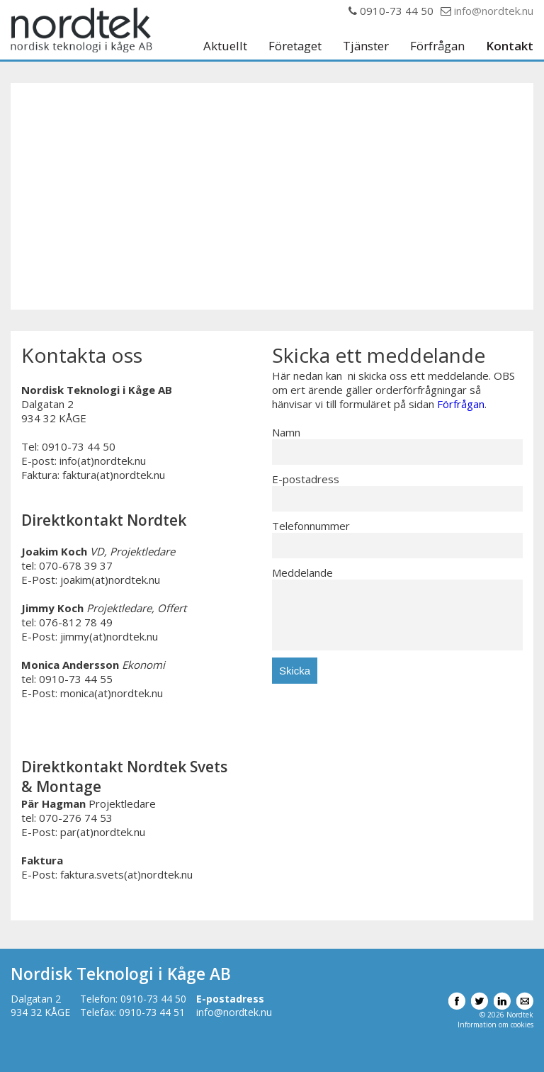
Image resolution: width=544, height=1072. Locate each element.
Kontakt (509, 46)
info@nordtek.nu (493, 11)
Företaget (295, 46)
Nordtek (81, 29)
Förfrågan (437, 46)
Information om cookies (495, 1024)
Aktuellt (225, 46)
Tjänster (366, 46)
